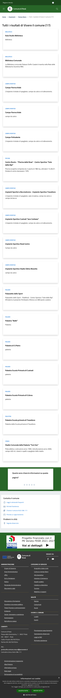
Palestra (8, 416)
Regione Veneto (8, 2)
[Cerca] (57, 9)
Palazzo (7, 290)
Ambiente (7, 611)
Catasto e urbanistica (41, 585)
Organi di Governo (10, 568)
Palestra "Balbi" (11, 320)
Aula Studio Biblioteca (14, 35)
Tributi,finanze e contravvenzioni (14, 608)
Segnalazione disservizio (42, 634)
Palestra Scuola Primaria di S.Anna (19, 395)
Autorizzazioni (8, 618)
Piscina (7, 158)
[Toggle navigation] (4, 9)
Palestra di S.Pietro (12, 345)
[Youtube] (53, 559)
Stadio (7, 441)
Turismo (36, 588)
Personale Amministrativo (12, 585)
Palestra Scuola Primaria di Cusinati (19, 370)
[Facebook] (48, 559)
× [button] (59, 678)
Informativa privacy (10, 668)
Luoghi (36, 616)
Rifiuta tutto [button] (38, 690)
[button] (30, 695)
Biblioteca (8, 32)
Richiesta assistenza (40, 640)
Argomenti (12, 17)
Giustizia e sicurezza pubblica (13, 604)
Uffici (6, 575)
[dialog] (30, 687)
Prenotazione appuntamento (43, 630)
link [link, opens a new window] (48, 687)
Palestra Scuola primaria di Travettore (20, 420)
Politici (6, 582)
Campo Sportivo (10, 84)
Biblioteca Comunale (13, 60)
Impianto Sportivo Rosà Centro (17, 243)
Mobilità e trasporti (40, 592)
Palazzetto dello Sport (14, 293)
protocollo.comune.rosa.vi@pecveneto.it (14, 649)
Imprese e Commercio (41, 578)
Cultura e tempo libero (41, 572)
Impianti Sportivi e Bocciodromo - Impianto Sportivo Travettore (30, 191)
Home (4, 17)
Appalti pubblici (39, 582)
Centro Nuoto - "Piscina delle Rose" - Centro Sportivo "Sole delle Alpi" (28, 163)
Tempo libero (22, 17)
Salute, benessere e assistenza (14, 614)
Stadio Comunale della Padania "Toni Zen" (21, 445)
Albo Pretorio (8, 664)
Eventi (36, 620)
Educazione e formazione (12, 601)
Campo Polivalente (12, 137)
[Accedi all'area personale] (53, 2)
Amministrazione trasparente (13, 661)
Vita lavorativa (38, 575)
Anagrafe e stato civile (41, 568)
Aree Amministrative (11, 572)
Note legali (7, 671)
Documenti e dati (9, 588)
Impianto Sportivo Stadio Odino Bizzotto (21, 268)
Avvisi (36, 608)
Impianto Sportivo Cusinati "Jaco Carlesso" (22, 219)
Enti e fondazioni (9, 578)
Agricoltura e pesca (10, 621)
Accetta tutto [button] (23, 691)
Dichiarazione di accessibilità (13, 674)
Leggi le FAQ (38, 637)
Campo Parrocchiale (13, 87)
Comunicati (37, 604)
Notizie (36, 601)
